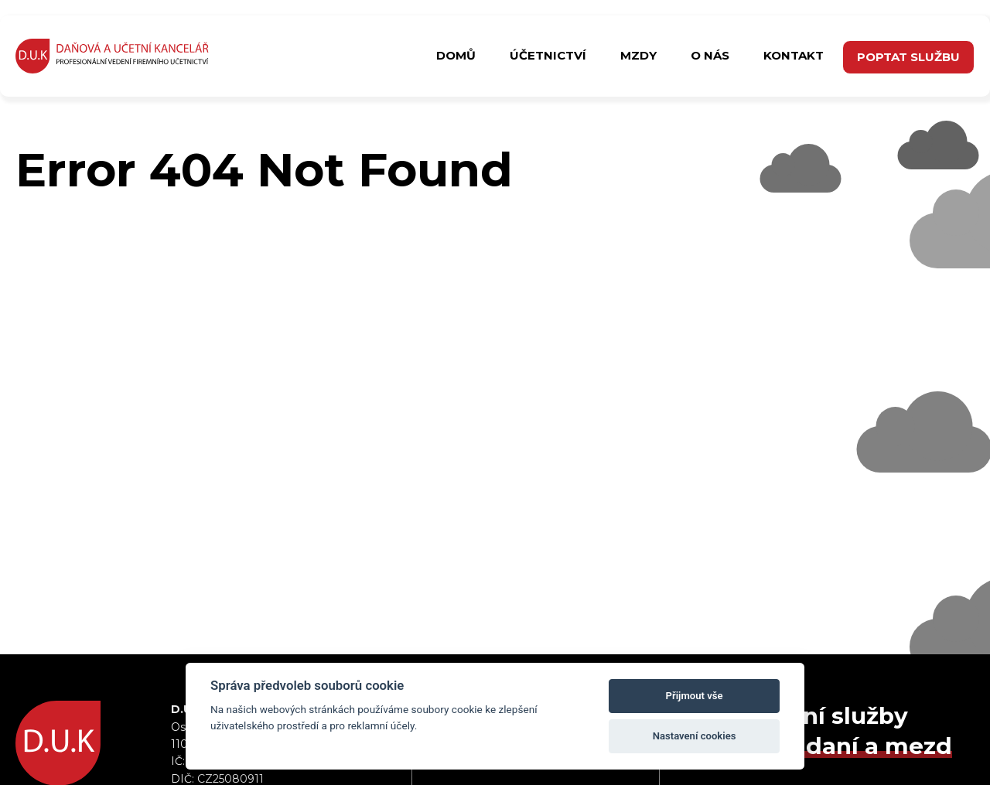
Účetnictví (548, 55)
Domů (456, 55)
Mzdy (638, 55)
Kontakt (793, 55)
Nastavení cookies (694, 736)
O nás (710, 55)
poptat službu (908, 56)
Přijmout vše (694, 695)
